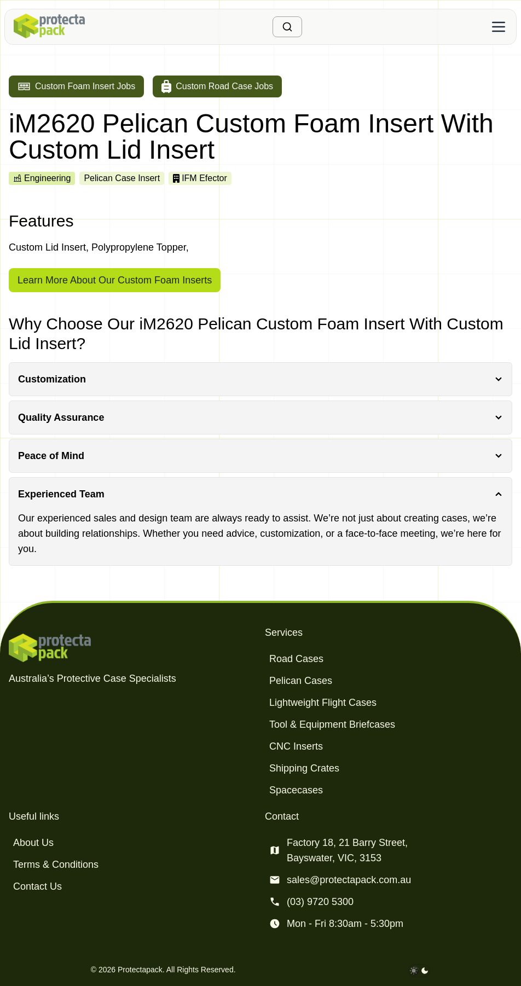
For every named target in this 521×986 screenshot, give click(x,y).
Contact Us (37, 886)
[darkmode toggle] (419, 970)
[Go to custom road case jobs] (217, 86)
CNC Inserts (296, 746)
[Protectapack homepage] (132, 648)
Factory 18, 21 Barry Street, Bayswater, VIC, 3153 (347, 850)
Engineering (42, 178)
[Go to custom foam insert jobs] (76, 86)
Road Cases (296, 658)
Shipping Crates (304, 768)
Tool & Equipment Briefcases (332, 724)
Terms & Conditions (56, 864)
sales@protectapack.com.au (349, 879)
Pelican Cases (300, 680)
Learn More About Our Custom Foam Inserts (115, 280)
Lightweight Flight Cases (323, 702)
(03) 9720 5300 (320, 901)
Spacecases (296, 790)
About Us (33, 842)
